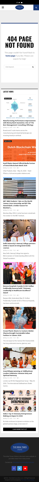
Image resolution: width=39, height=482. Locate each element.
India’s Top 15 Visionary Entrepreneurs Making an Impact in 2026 (17, 414)
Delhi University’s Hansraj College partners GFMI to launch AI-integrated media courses (19, 245)
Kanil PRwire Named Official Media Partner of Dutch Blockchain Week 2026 (19, 164)
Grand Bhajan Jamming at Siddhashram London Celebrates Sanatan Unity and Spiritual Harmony (18, 373)
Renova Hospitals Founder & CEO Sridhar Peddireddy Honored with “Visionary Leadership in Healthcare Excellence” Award (18, 289)
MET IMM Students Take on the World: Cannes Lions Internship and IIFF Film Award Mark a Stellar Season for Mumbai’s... (17, 204)
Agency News (8, 98)
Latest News (8, 91)
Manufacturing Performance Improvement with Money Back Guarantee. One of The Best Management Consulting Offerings (19, 123)
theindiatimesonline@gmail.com (23, 462)
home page (10, 56)
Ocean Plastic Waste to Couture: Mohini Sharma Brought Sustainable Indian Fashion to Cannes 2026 (18, 333)
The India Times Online (27, 480)
